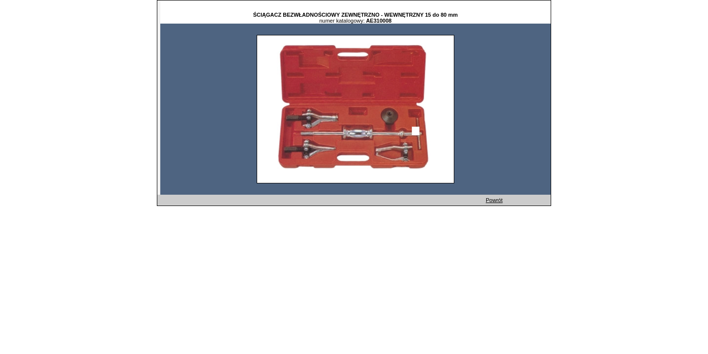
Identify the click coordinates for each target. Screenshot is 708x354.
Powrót (494, 200)
